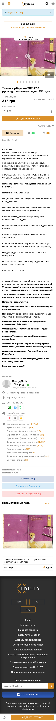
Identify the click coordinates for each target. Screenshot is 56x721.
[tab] (12, 133)
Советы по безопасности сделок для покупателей (28, 656)
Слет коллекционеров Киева (28, 644)
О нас (28, 620)
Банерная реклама (28, 630)
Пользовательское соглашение (28, 672)
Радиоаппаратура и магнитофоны (28, 27)
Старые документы (19, 449)
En (37, 602)
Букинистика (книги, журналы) (25, 438)
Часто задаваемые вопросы (28, 649)
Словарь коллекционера (28, 639)
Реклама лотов (28, 625)
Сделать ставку (32, 717)
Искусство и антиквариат (21, 452)
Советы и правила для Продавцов (28, 662)
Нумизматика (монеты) (20, 427)
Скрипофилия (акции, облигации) (25, 435)
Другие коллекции (19, 460)
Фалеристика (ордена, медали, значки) (28, 456)
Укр (19, 602)
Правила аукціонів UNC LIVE (28, 667)
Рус (28, 609)
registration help (15, 12)
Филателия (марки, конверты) (25, 445)
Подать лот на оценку (28, 635)
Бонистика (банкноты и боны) (24, 431)
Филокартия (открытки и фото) (26, 442)
